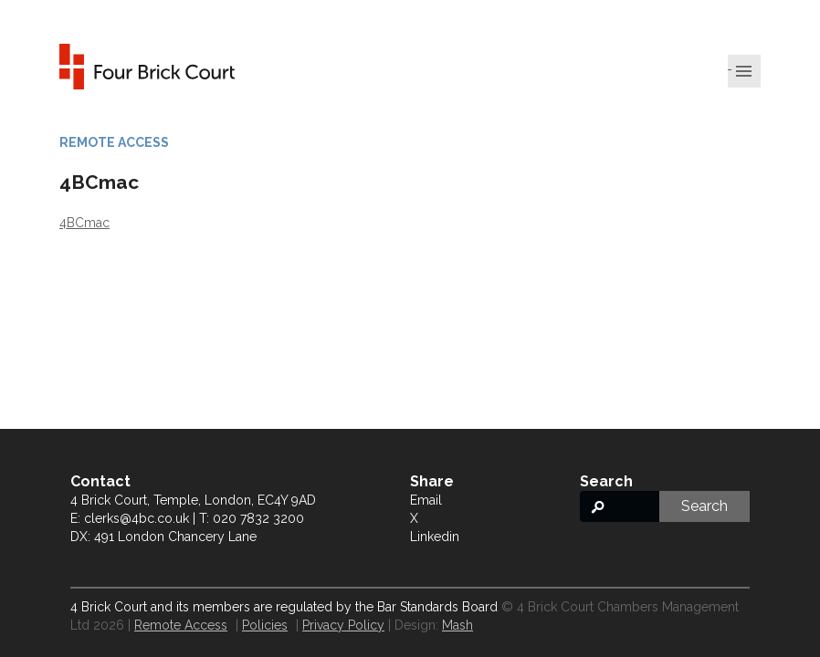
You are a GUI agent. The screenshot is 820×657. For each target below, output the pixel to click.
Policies (265, 625)
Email (426, 500)
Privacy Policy (343, 625)
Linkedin (434, 536)
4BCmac (84, 222)
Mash (457, 625)
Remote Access (180, 625)
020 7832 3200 (258, 518)
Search (704, 506)
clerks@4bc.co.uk (136, 518)
